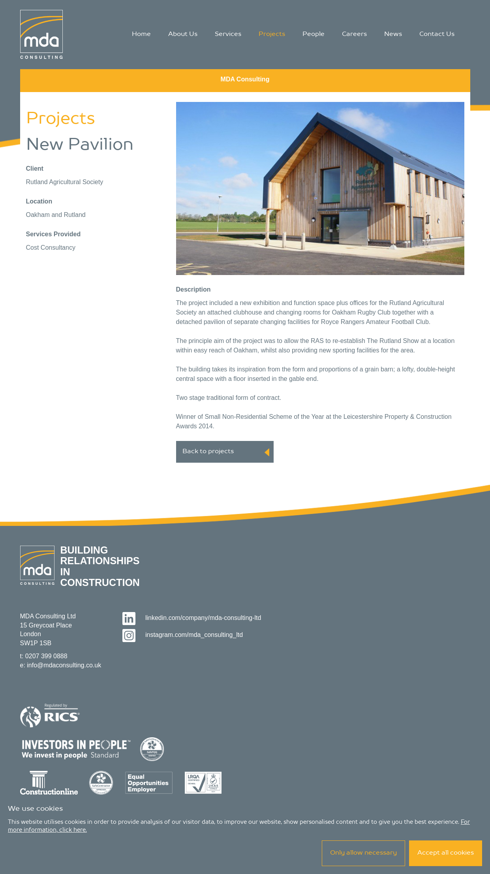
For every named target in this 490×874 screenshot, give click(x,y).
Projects (272, 34)
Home (141, 34)
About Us (182, 34)
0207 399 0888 (46, 656)
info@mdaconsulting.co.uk (64, 665)
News (393, 34)
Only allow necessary (363, 853)
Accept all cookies (445, 853)
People (313, 34)
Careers (354, 34)
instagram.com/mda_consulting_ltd (182, 634)
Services (228, 34)
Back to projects (225, 452)
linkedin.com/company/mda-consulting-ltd (191, 617)
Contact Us (436, 34)
